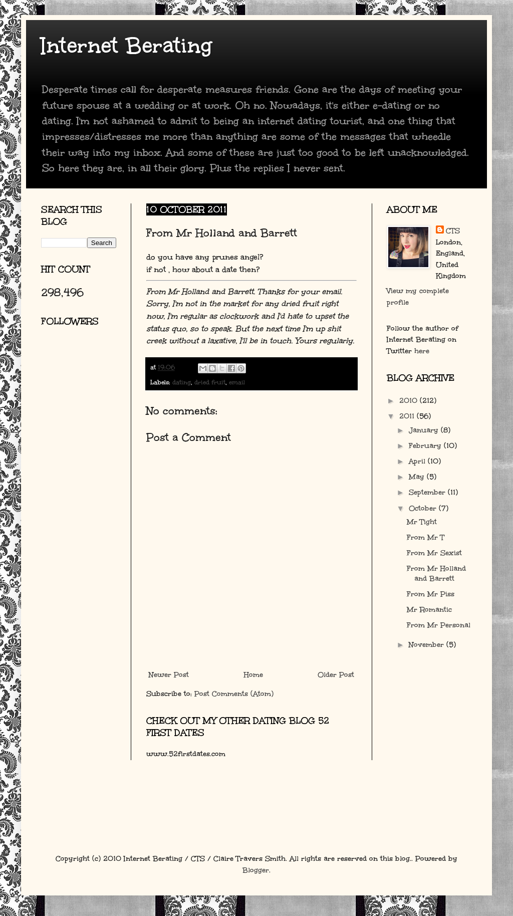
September (428, 492)
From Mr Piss (430, 594)
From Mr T (425, 537)
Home (253, 674)
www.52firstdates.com (185, 754)
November (427, 644)
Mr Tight (422, 522)
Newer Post (169, 674)
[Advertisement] (86, 453)
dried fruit (209, 382)
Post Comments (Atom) (234, 694)
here (421, 351)
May (418, 477)
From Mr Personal (438, 625)
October (424, 508)
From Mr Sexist (434, 553)
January (425, 430)
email (237, 382)
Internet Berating (126, 45)
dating (181, 382)
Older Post (336, 674)
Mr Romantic (429, 609)
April (418, 461)
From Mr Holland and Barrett (436, 573)
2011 (408, 416)
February (426, 445)
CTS (453, 231)
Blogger (255, 870)
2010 (409, 400)
